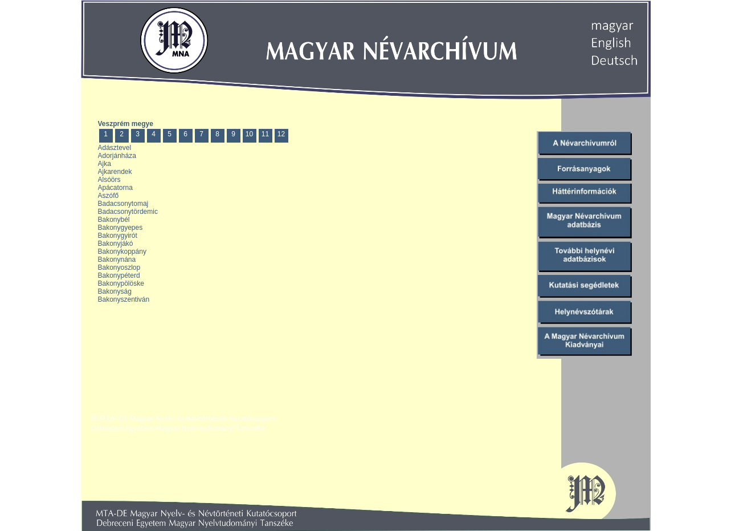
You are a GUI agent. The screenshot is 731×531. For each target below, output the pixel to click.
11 (265, 134)
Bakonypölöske (121, 283)
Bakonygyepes (120, 228)
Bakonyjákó (115, 244)
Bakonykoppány (122, 252)
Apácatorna (115, 188)
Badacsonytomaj (123, 204)
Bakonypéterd (119, 275)
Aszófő (108, 196)
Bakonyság (115, 291)
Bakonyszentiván (124, 299)
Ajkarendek (115, 172)
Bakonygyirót (117, 236)
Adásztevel (115, 148)
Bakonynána (117, 260)
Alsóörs (109, 180)
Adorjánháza (117, 156)
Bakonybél (114, 220)
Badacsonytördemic (128, 212)
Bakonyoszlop (119, 267)
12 (281, 134)
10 (249, 134)
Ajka (104, 164)
